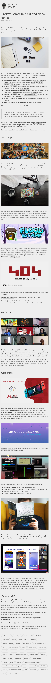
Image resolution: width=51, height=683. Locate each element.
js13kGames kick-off (33, 582)
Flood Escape (26, 251)
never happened (24, 89)
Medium (43, 654)
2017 (19, 75)
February (15, 93)
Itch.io (15, 673)
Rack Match (14, 651)
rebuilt (33, 83)
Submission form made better (19, 491)
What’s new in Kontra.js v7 (25, 493)
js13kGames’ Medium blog (33, 484)
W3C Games (21, 614)
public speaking (19, 213)
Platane (26, 658)
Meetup (18, 643)
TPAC (4, 669)
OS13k (11, 662)
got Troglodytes (15, 257)
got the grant (37, 123)
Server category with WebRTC (25, 487)
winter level (11, 255)
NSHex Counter (42, 651)
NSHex (22, 651)
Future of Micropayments (14, 669)
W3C (26, 669)
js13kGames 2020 (22, 350)
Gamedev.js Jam (27, 643)
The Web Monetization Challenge (11, 666)
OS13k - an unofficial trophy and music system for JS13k (30, 489)
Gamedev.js (33, 639)
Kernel (24, 666)
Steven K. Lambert (36, 658)
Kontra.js (19, 662)
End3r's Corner (40, 636)
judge (17, 537)
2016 (15, 75)
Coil (45, 612)
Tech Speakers (32, 647)
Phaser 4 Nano (22, 639)
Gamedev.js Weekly (10, 359)
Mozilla (23, 647)
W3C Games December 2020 (30, 588)
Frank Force (18, 658)
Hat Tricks (5, 651)
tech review (9, 535)
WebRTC (5, 662)
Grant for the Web (28, 636)
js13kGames (13, 85)
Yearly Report (17, 636)
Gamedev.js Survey (39, 643)
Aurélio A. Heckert (7, 658)
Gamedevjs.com (6, 301)
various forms (32, 412)
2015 (12, 75)
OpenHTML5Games (7, 298)
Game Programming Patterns (32, 662)
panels (26, 578)
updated (40, 83)
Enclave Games (8, 83)
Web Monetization (13, 647)
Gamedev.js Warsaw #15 (21, 580)
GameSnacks (18, 607)
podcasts (18, 578)
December (34, 93)
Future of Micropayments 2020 (22, 584)
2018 (23, 75)
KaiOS (25, 607)
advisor (8, 539)
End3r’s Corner (38, 81)
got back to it (37, 217)
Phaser (8, 605)
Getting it (17, 408)
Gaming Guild (32, 666)
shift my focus (41, 213)
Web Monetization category (12, 418)
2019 (29, 75)
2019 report (30, 106)
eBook (4, 647)
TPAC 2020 (4, 584)
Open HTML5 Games (8, 654)
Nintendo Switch (31, 416)
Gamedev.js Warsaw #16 (9, 586)
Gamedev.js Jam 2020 (30, 95)
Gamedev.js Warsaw (8, 643)
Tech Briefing (43, 580)
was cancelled (29, 164)
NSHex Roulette (31, 651)
